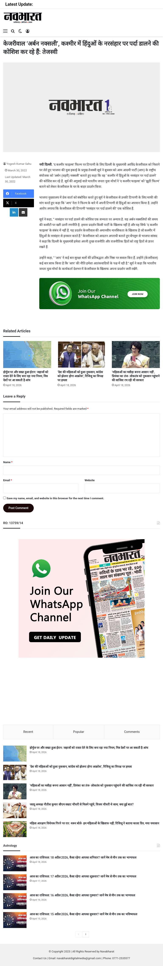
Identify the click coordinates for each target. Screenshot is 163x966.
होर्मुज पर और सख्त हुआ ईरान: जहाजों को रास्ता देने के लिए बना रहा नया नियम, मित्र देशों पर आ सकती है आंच (25, 376)
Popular (78, 732)
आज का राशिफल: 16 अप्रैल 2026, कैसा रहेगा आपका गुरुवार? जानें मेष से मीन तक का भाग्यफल (82, 895)
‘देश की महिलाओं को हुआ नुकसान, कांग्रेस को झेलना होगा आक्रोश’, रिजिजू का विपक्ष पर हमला (80, 376)
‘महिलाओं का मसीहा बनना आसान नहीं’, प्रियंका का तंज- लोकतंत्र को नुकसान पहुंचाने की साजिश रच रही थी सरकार (136, 376)
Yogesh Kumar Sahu (19, 163)
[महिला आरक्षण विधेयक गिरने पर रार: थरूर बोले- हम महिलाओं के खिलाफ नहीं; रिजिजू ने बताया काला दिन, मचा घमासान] (15, 829)
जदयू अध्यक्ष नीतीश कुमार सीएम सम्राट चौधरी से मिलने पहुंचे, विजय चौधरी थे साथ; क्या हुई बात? (81, 804)
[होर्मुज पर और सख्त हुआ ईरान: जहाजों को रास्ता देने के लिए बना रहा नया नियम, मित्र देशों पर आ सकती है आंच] (27, 354)
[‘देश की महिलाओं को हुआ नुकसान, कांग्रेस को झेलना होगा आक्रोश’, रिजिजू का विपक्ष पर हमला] (81, 354)
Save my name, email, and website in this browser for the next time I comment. (55, 498)
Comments (132, 732)
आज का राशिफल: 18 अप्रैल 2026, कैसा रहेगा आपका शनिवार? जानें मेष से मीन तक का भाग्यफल (83, 857)
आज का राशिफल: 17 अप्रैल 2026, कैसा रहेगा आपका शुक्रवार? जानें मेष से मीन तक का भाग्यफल (83, 876)
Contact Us (39, 958)
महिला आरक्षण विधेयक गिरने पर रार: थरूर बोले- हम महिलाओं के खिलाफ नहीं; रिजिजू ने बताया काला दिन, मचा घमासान (94, 823)
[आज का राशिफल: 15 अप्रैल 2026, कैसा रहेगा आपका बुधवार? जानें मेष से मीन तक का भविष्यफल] (15, 920)
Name (8, 462)
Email (7, 480)
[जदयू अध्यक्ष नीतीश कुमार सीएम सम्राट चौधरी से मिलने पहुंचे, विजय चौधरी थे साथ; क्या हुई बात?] (15, 810)
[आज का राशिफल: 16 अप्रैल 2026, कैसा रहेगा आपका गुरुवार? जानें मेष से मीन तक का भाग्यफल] (15, 901)
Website (90, 480)
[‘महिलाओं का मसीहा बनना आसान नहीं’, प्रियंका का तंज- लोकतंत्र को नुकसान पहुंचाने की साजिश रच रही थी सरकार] (136, 354)
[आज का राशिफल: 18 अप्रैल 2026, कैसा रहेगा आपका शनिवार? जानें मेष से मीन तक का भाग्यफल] (15, 863)
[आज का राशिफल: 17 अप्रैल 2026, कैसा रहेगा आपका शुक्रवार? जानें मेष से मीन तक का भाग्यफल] (15, 882)
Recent (28, 732)
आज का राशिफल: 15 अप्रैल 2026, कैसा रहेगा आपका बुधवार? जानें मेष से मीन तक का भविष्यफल (83, 914)
